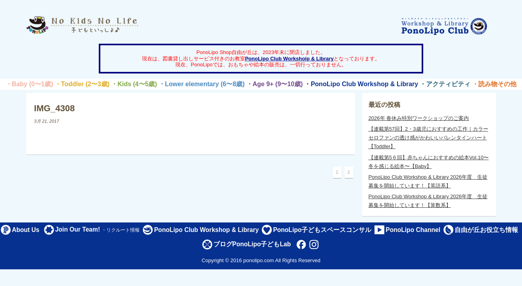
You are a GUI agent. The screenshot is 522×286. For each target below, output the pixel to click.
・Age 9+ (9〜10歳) (274, 84)
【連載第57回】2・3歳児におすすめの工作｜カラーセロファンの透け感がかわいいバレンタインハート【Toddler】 (428, 137)
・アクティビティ (445, 84)
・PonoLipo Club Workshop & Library (361, 84)
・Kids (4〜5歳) (134, 84)
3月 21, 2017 (46, 121)
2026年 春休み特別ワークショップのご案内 (418, 118)
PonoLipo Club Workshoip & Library (289, 59)
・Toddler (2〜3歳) (82, 84)
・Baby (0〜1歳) (29, 84)
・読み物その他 (494, 84)
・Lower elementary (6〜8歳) (202, 84)
